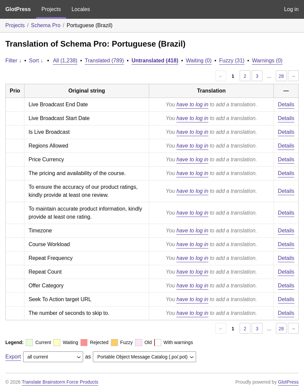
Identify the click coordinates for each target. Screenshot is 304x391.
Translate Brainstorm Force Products (60, 382)
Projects (51, 9)
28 (281, 76)
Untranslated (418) (154, 60)
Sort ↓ (36, 60)
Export (13, 356)
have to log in (192, 104)
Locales (80, 9)
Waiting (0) (199, 60)
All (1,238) (65, 60)
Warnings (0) (267, 60)
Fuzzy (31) (232, 60)
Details (286, 104)
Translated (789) (104, 60)
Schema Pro (45, 25)
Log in (291, 9)
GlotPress (18, 9)
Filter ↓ (13, 60)
